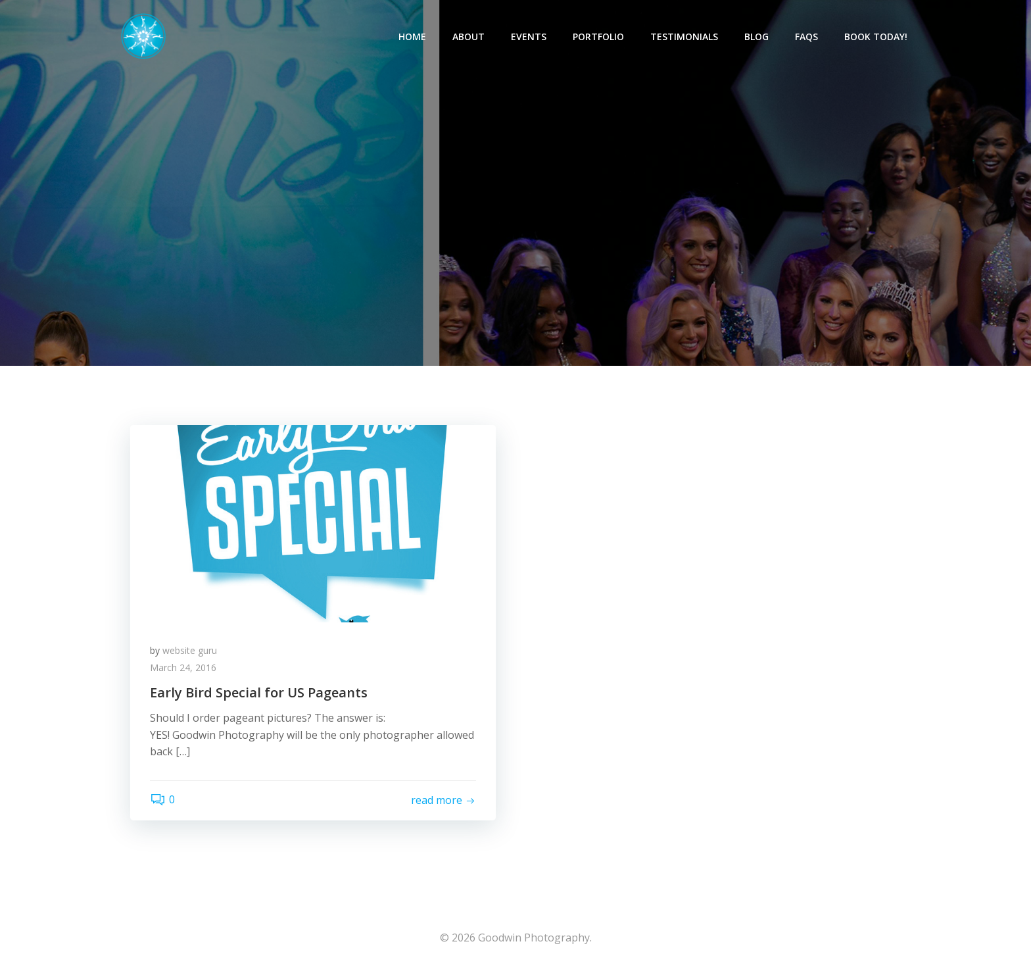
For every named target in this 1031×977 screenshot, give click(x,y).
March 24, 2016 (183, 667)
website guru (189, 650)
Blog (756, 36)
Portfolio (598, 36)
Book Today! (875, 36)
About (468, 36)
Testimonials (684, 36)
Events (528, 36)
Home (412, 36)
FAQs (806, 36)
